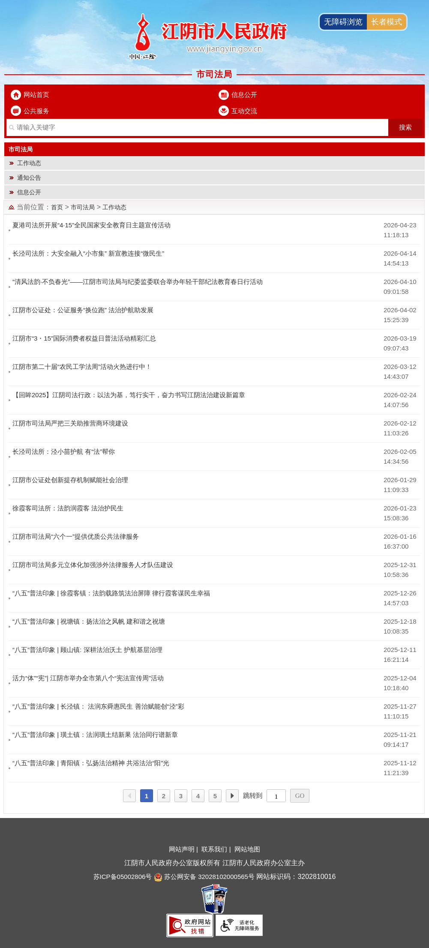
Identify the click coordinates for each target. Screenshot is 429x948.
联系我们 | (216, 849)
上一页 (129, 796)
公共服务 (36, 111)
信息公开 (244, 94)
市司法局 (83, 207)
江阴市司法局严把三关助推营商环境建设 (70, 423)
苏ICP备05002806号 (122, 876)
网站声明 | (184, 849)
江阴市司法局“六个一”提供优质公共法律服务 (75, 536)
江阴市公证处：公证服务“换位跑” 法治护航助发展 (82, 310)
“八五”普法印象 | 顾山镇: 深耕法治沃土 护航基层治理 (87, 649)
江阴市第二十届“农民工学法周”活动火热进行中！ (82, 366)
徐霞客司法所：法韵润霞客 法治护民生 (67, 508)
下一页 (232, 796)
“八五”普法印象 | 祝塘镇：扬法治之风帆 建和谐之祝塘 (88, 621)
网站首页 (36, 94)
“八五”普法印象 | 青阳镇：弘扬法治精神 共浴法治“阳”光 (90, 763)
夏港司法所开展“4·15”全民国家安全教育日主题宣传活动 (91, 225)
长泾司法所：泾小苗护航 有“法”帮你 (63, 451)
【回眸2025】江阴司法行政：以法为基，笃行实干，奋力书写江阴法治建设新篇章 (128, 395)
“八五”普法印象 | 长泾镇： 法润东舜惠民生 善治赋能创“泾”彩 (98, 706)
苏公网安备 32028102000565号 (204, 876)
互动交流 (244, 111)
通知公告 (29, 177)
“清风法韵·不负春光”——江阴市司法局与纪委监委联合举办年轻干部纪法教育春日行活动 (137, 281)
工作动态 (29, 163)
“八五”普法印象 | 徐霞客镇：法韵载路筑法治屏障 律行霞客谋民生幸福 (111, 593)
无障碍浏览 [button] (343, 22)
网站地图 (247, 849)
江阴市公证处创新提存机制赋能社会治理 (70, 479)
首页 (57, 207)
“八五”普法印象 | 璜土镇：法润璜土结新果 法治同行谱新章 (95, 734)
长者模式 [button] (386, 22)
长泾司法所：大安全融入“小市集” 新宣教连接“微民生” (88, 253)
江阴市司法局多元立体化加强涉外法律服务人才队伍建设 (92, 564)
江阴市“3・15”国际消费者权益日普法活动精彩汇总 (84, 338)
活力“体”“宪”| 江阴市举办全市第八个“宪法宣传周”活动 (88, 678)
